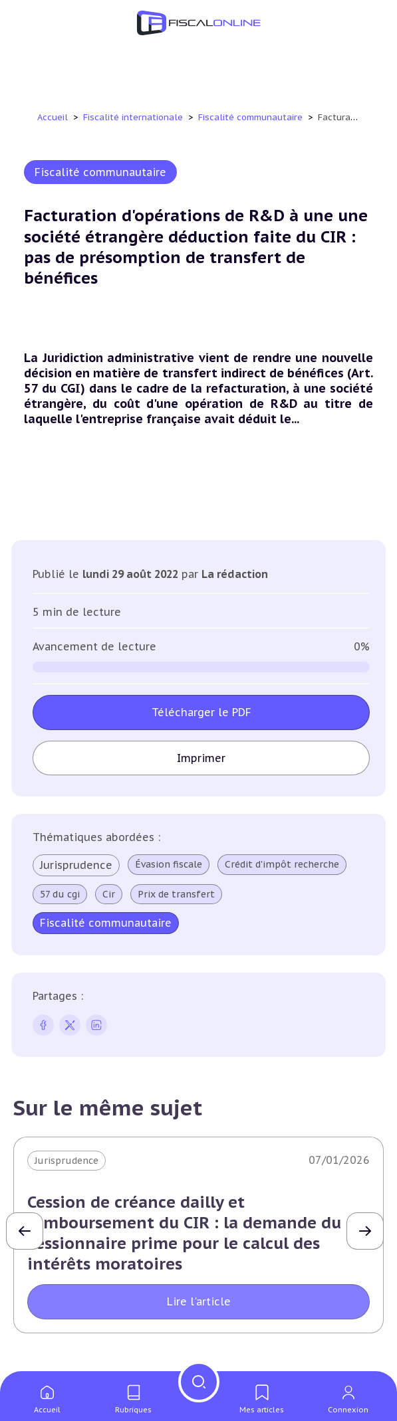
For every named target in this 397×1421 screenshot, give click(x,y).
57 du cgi (60, 894)
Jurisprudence (76, 865)
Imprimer (201, 758)
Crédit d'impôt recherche (282, 864)
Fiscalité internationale (134, 117)
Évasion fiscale (168, 864)
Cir (108, 894)
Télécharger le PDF (201, 712)
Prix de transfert (176, 894)
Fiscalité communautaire (251, 117)
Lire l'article (199, 1301)
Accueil (52, 117)
